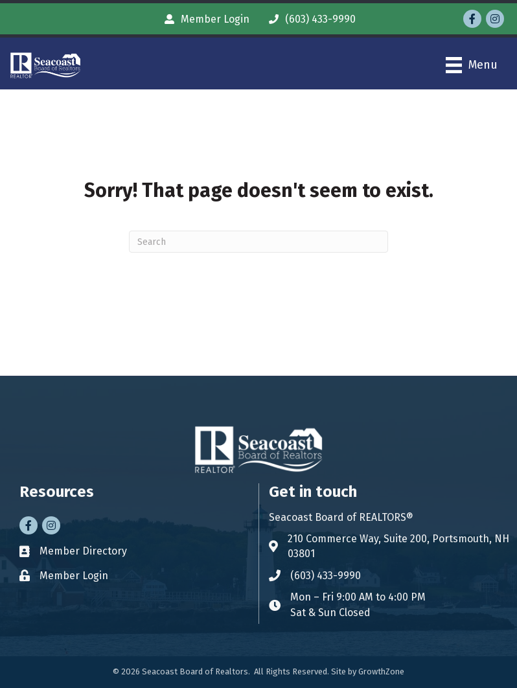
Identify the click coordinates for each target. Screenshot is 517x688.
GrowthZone (381, 671)
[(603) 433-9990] (309, 19)
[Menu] (471, 65)
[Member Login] (203, 19)
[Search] (258, 242)
